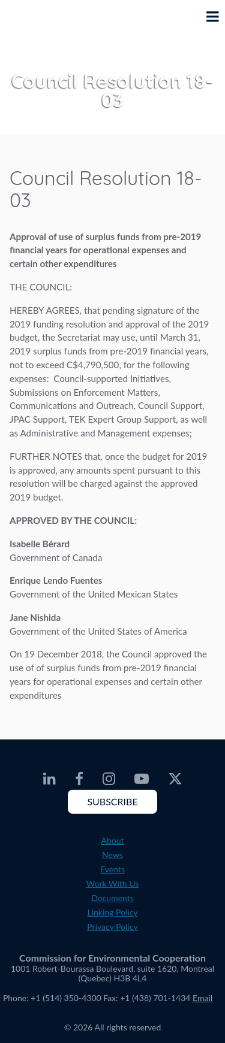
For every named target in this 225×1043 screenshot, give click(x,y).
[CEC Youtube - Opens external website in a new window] (141, 779)
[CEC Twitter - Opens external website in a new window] (175, 779)
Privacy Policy (112, 926)
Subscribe (112, 801)
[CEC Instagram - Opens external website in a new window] (109, 779)
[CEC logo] (40, 26)
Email (202, 998)
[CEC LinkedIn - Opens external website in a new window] (49, 779)
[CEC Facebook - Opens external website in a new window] (79, 779)
